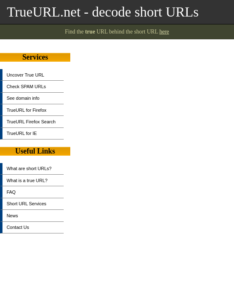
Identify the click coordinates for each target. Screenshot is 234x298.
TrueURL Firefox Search (31, 121)
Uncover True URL (25, 74)
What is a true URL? (27, 180)
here (164, 32)
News (12, 215)
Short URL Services (26, 203)
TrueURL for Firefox (26, 110)
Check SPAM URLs (26, 86)
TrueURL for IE (22, 133)
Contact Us (18, 227)
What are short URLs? (29, 168)
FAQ (11, 192)
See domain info (23, 98)
